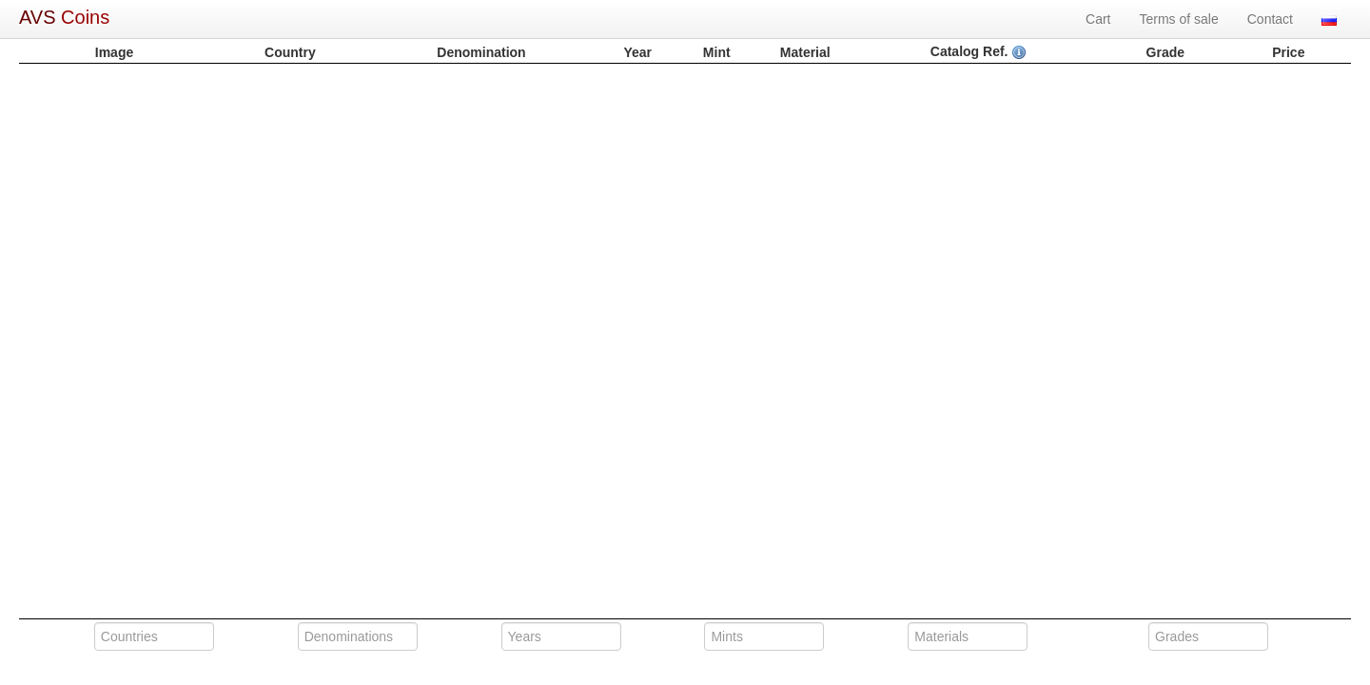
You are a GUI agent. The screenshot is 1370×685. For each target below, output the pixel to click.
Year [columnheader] (637, 52)
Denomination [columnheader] (481, 52)
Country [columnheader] (290, 52)
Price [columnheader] (1288, 52)
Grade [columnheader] (1165, 52)
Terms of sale (1179, 19)
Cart (1098, 19)
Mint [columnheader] (717, 52)
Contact (1270, 19)
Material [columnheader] (805, 52)
